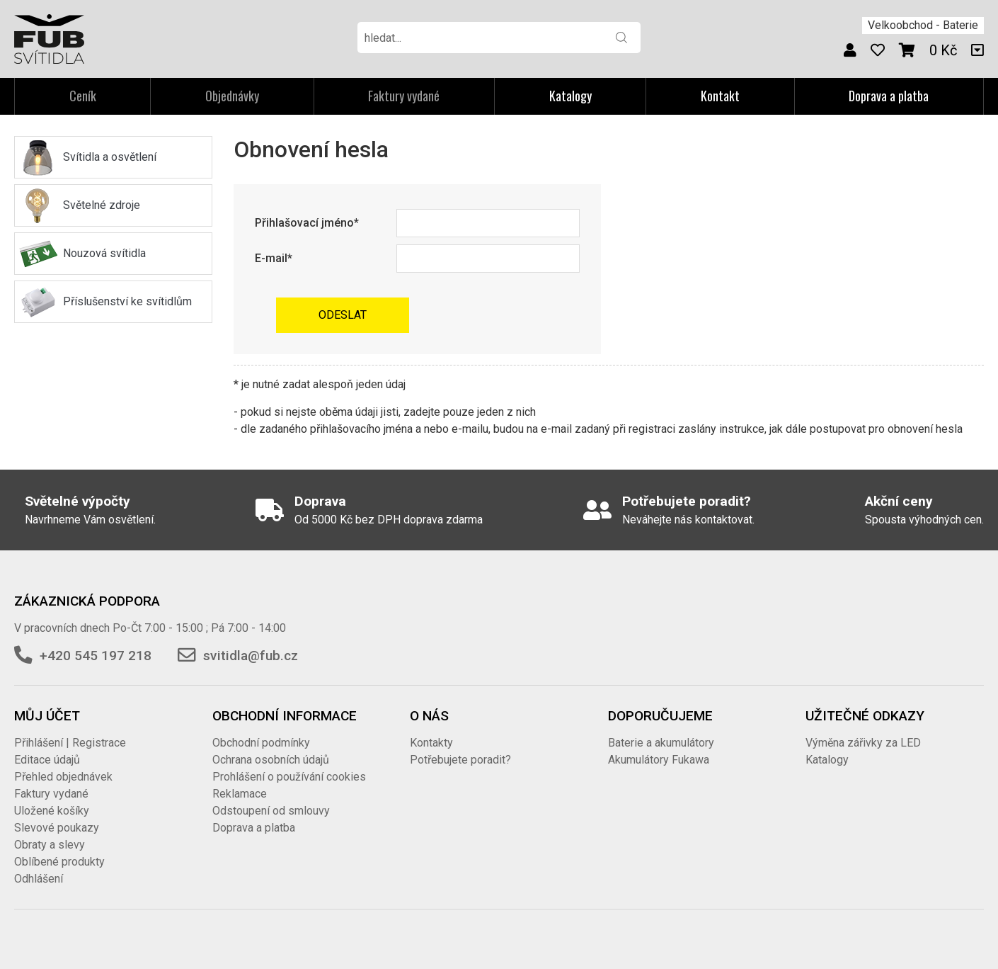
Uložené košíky (51, 810)
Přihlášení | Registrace (70, 742)
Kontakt (720, 95)
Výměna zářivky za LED (863, 742)
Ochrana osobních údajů (270, 759)
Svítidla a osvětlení (109, 157)
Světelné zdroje (101, 205)
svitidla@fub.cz (250, 655)
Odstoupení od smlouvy (271, 810)
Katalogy (570, 95)
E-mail (271, 258)
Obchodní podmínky (261, 742)
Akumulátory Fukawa (658, 759)
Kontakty (431, 742)
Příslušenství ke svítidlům (127, 301)
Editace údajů (47, 759)
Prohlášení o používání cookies (289, 776)
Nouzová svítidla (104, 253)
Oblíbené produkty (59, 861)
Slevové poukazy (56, 827)
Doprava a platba (889, 95)
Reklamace (239, 793)
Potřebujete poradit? (460, 759)
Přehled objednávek (63, 776)
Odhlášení (38, 878)
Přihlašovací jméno (304, 223)
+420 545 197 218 (95, 655)
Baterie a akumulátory (661, 742)
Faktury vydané (51, 793)
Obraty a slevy (49, 844)
